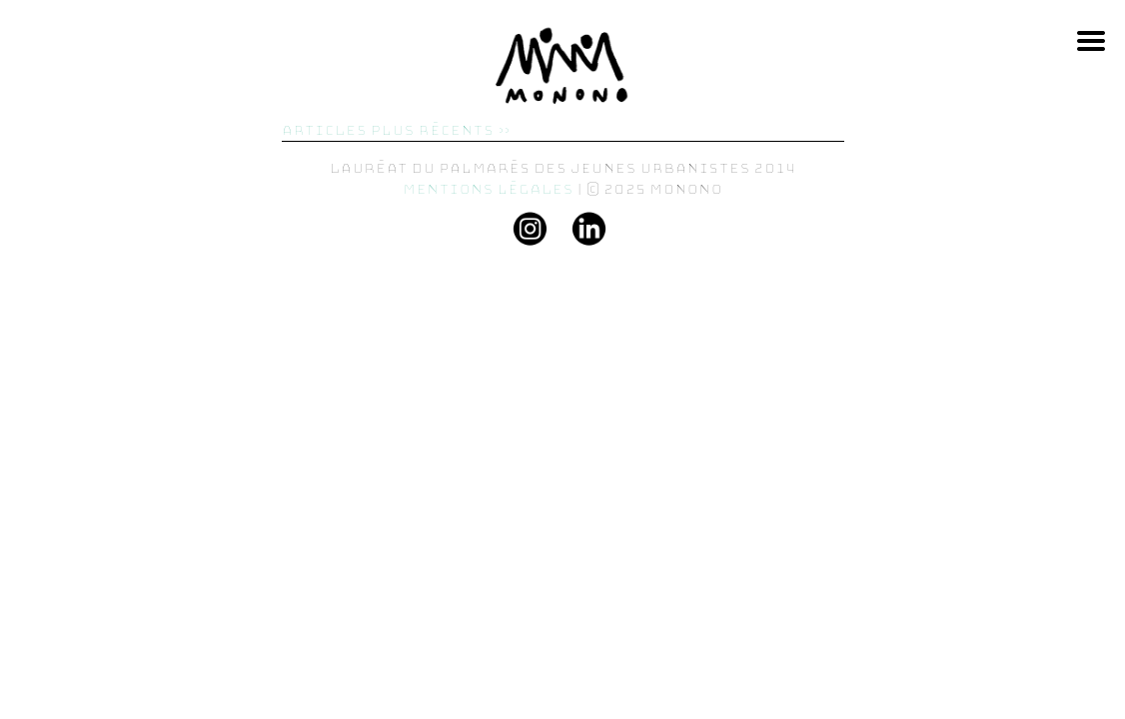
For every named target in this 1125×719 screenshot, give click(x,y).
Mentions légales (488, 189)
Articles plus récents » (396, 130)
